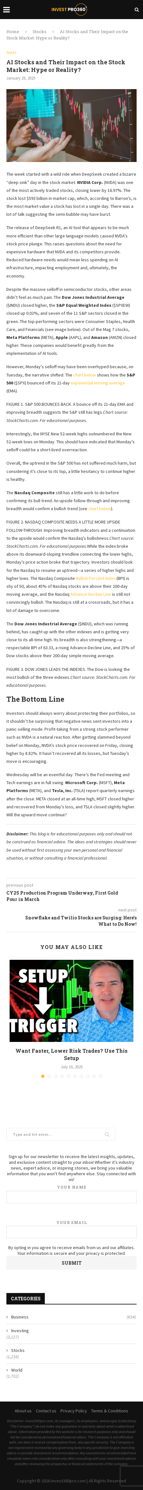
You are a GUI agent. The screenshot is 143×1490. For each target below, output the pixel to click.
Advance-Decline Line (90, 594)
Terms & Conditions (109, 1411)
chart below (84, 375)
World (16, 1370)
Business (73, 1317)
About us (23, 1411)
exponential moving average (98, 383)
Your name (71, 1193)
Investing (20, 1330)
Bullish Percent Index (95, 578)
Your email (71, 1229)
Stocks (39, 31)
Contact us (46, 1411)
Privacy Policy (73, 1411)
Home (12, 31)
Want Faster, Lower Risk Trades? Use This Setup (71, 1054)
